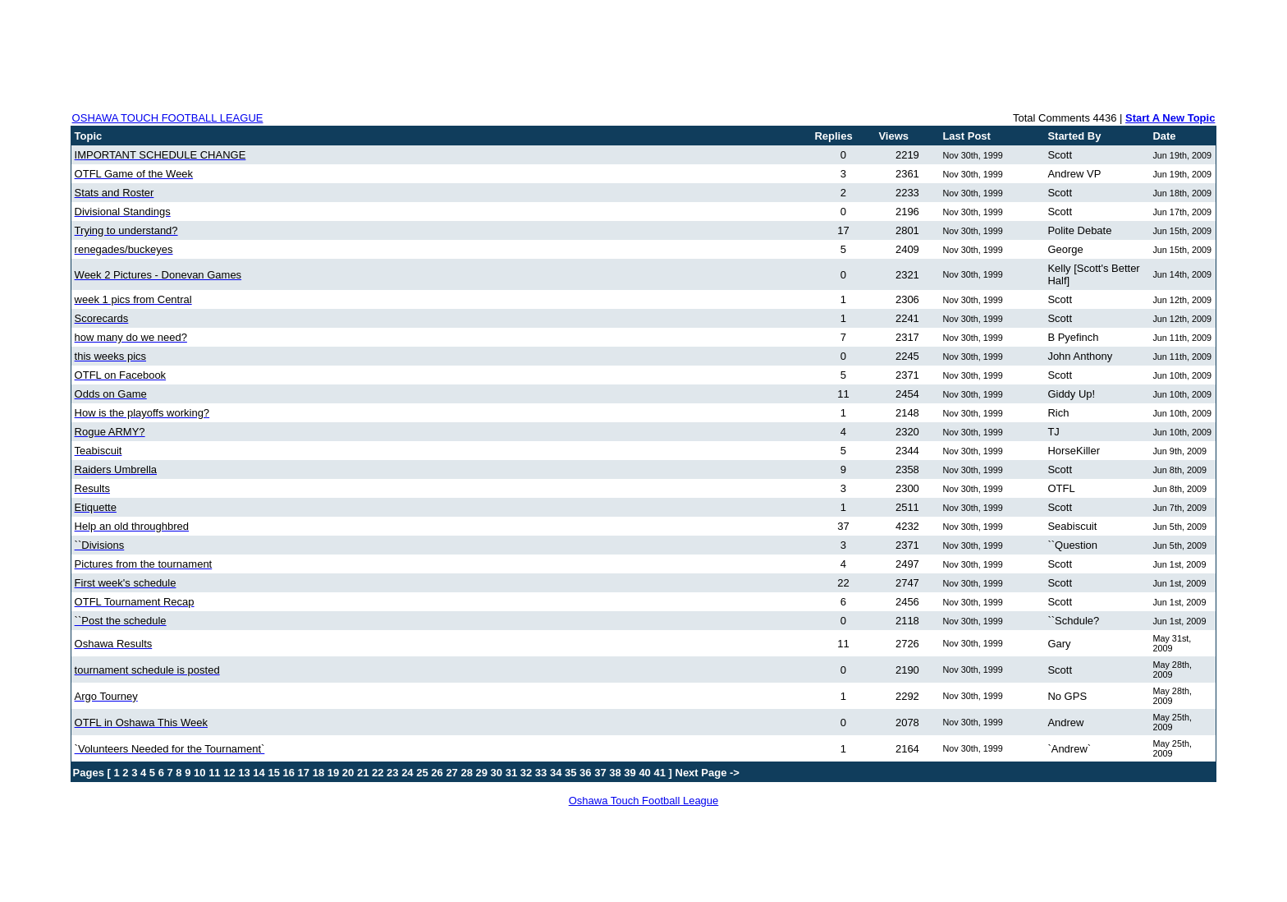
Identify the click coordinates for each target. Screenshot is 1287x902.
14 (260, 772)
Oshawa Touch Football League (644, 800)
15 (275, 772)
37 (601, 772)
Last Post (966, 136)
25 (423, 772)
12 (230, 772)
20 (349, 772)
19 (334, 772)
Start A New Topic (1170, 118)
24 (408, 772)
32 (527, 772)
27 (453, 772)
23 (394, 772)
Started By (1074, 136)
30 (498, 772)
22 (379, 772)
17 (305, 772)
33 (542, 772)
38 (616, 772)
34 (557, 772)
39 (631, 772)
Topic (89, 136)
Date (1163, 136)
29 (483, 772)
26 (438, 772)
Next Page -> (706, 772)
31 (513, 772)
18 (320, 772)
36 (586, 772)
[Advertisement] (643, 58)
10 (201, 772)
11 (215, 772)
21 (364, 772)
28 (467, 772)
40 (646, 772)
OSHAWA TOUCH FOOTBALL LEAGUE (167, 118)
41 (660, 772)
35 (572, 772)
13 (245, 772)
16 (290, 772)
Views (893, 136)
